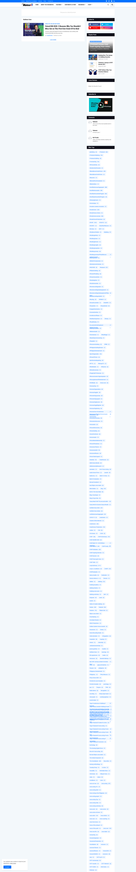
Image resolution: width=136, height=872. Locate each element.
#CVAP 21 (103, 222)
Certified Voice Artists (96, 511)
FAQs (45, 1)
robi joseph (93, 697)
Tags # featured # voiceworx (98, 742)
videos (100, 777)
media (105, 655)
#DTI (101, 229)
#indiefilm (107, 302)
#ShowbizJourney (95, 370)
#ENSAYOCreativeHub (96, 261)
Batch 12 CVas (104, 476)
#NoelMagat (105, 334)
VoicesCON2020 (95, 854)
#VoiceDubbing (94, 431)
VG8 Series (93, 774)
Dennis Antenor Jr (95, 578)
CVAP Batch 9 (94, 546)
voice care (93, 819)
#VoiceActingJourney (96, 395)
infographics (106, 636)
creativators (104, 517)
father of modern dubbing (97, 604)
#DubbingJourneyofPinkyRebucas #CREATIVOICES (100, 254)
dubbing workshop (95, 594)
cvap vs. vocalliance (96, 568)
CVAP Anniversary (104, 536)
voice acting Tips (95, 799)
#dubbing (107, 232)
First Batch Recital (95, 620)
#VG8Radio (93, 383)
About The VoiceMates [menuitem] (47, 4)
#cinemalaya (94, 203)
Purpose (100, 687)
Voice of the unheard (96, 825)
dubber (92, 581)
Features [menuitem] (58, 4)
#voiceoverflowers (95, 453)
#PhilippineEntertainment (97, 350)
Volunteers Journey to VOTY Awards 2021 (105, 63)
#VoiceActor (94, 415)
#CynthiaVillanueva (105, 225)
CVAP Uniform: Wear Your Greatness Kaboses (105, 71)
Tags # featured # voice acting (98, 726)
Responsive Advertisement (68, 12)
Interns (92, 642)
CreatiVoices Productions (97, 527)
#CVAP (93, 222)
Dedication (105, 575)
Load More (53, 39)
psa (92, 687)
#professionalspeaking (96, 360)
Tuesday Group (94, 767)
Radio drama (94, 690)
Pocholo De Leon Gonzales (97, 681)
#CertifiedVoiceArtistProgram (98, 193)
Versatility (93, 770)
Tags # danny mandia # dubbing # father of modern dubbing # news (100, 713)
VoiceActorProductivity (96, 841)
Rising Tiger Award (105, 693)
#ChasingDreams (95, 200)
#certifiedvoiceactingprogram (98, 187)
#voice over (104, 383)
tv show (105, 767)
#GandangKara (94, 280)
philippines (102, 668)
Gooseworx (93, 629)
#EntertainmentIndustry (96, 264)
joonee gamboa (94, 649)
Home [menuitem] (37, 4)
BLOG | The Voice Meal (96, 492)
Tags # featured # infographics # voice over (100, 719)
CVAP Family (106, 546)
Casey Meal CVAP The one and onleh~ (100, 501)
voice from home (95, 822)
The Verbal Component (96, 758)
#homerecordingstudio (96, 286)
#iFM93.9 (102, 299)
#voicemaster (94, 437)
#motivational (94, 334)
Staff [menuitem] (89, 4)
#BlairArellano (94, 184)
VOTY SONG (94, 867)
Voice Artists (105, 815)
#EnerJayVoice (94, 258)
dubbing (101, 581)
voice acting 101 (95, 786)
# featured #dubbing (96, 155)
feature (93, 607)
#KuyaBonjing (94, 322)
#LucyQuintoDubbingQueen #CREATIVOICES (100, 325)
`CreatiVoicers (104, 459)
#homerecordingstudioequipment (99, 290)
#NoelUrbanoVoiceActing (97, 338)
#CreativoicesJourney (96, 216)
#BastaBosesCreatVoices (97, 174)
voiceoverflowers (95, 851)
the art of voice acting (96, 751)
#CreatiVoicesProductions (97, 219)
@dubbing (93, 152)
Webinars (93, 870)
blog (103, 488)
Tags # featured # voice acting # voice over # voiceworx (100, 735)
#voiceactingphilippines (97, 405)
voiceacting (94, 835)
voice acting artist (95, 790)
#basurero (93, 177)
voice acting (105, 783)
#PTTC (92, 363)
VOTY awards (94, 863)
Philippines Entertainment (97, 671)
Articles (40, 1)
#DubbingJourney (95, 251)
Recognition (105, 690)
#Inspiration (94, 306)
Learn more (13, 863)
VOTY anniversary (95, 860)
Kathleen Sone (94, 652)
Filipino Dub (103, 610)
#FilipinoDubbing (95, 270)
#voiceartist (94, 424)
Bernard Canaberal (95, 482)
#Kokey (108, 318)
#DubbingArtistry (95, 235)
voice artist (94, 815)
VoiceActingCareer (95, 838)
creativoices (94, 524)
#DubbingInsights (95, 245)
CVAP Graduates (95, 549)
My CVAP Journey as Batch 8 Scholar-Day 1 (100, 661)
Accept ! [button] (7, 867)
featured (102, 607)
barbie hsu (93, 476)
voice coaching (104, 819)
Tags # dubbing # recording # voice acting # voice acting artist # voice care (100, 716)
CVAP (92, 536)
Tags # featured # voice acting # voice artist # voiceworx (100, 729)
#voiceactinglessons (96, 402)
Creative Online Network (97, 520)
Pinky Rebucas (105, 674)
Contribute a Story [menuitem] (70, 4)
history (103, 629)
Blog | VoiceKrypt (95, 495)
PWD (108, 687)
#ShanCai (104, 367)
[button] (108, 4)
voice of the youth (95, 828)
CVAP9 (108, 568)
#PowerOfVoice (95, 357)
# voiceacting (94, 161)
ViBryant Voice (105, 774)
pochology (107, 684)
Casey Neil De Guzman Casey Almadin (100, 504)
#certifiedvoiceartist (96, 190)
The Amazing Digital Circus (97, 748)
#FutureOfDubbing (95, 274)
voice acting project (95, 796)
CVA (100, 530)
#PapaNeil (93, 341)
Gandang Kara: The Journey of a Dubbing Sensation (105, 56)
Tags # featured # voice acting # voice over (100, 732)
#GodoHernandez (95, 283)
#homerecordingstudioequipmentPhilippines (100, 293)
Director (106, 578)
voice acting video (95, 802)
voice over (107, 828)
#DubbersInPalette (95, 232)
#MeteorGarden (95, 331)
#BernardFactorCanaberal (97, 181)
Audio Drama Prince (96, 472)
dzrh (106, 594)
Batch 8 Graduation (95, 479)
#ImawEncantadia (95, 302)
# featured (104, 152)
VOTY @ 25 (101, 857)
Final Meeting (94, 617)
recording (93, 693)
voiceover (104, 844)
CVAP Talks (94, 562)
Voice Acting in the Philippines (98, 793)
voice (102, 780)
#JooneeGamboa (95, 312)
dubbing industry (95, 588)
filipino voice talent (95, 613)
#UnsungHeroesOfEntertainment (99, 379)
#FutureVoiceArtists (96, 277)
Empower (93, 597)
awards (107, 472)
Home (23, 1)
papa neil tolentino (103, 665)
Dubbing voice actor (96, 591)
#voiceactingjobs (95, 392)
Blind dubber (94, 488)
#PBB (106, 344)
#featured (104, 267)
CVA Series (93, 533)
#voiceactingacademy (96, 389)
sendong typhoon (105, 697)
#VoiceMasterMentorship (97, 440)
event (101, 597)
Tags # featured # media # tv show (99, 722)
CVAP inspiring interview (97, 552)
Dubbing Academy (95, 584)
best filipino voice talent (96, 485)
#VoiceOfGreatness (96, 443)
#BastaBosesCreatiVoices (97, 171)
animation (93, 469)
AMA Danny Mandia (96, 463)
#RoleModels (94, 367)
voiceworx (106, 854)
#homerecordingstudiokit (97, 296)
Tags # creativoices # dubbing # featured (100, 703)
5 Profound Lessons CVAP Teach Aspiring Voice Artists (100, 45)
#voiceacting (94, 386)
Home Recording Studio (96, 633)
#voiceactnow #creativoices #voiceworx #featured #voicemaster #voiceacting (100, 411)
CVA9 (102, 533)
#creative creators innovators (98, 206)
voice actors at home (96, 812)
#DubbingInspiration (96, 248)
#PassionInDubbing (96, 344)
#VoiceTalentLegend (96, 456)
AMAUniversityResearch (97, 466)
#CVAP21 (93, 225)
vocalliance (93, 780)
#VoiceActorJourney (96, 418)
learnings (105, 652)
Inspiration (93, 639)
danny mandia (94, 575)
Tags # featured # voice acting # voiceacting (100, 738)
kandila (105, 649)
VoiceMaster (94, 844)
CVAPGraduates (95, 572)
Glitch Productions (95, 623)
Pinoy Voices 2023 (95, 677)
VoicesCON (107, 851)
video (92, 777)
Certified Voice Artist (96, 508)
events (92, 601)
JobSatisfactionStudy (96, 645)
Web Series (105, 867)
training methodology (96, 764)
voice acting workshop (96, 806)
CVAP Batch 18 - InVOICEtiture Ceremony (100, 543)
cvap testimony (95, 565)
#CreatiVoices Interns (96, 213)
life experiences (95, 655)
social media (94, 700)
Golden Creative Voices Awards (98, 626)
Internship (101, 642)
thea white (107, 761)
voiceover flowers (95, 847)
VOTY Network (106, 863)
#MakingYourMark (95, 328)
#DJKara (93, 229)
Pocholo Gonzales (95, 684)
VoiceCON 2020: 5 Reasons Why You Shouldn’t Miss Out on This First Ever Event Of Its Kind (63, 27)
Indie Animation (95, 636)
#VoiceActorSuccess (96, 421)
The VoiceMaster (95, 761)
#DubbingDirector (95, 242)
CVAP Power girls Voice (96, 559)
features (93, 610)
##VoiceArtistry (95, 165)
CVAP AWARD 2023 (96, 540)
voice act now (94, 783)
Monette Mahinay (105, 658)
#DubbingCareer (95, 238)
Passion (93, 668)
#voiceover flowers (95, 447)
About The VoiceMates (31, 1)
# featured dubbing (95, 158)
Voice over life (94, 831)
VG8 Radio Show (105, 770)
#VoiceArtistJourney (96, 427)
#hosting (93, 299)
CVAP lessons (94, 556)
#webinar (93, 459)
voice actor (93, 809)
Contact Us (50, 1)
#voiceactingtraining (96, 408)
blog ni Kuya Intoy (95, 498)
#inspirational (105, 306)
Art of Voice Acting (105, 469)
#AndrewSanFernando (96, 168)
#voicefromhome (95, 434)
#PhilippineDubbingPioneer (97, 347)
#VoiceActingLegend (96, 399)
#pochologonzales (96, 354)
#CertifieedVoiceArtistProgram (98, 197)
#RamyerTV (102, 363)
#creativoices (94, 209)
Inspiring (103, 639)
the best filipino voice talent (97, 754)
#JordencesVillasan (96, 315)
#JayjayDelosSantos (96, 309)
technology (93, 745)
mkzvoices (93, 658)
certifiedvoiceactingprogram (98, 514)
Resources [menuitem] (81, 4)
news (92, 665)
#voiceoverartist (95, 450)
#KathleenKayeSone (96, 318)
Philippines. (94, 674)
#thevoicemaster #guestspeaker (99, 376)
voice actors (104, 809)
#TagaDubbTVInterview (97, 373)
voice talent (106, 831)
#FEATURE (93, 267)
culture (92, 530)
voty (92, 857)
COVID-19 (93, 517)
